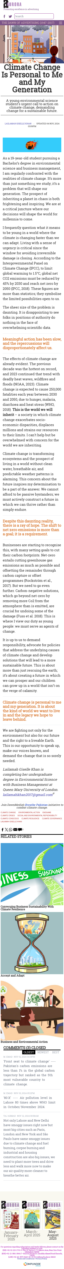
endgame (46, 812)
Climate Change (8, 812)
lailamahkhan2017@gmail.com (28, 794)
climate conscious (10, 819)
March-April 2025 (32, 1233)
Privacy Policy (41, 1259)
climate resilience (30, 819)
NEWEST (43, 1052)
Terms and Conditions (25, 1259)
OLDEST (29, 1052)
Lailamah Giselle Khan (18, 123)
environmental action (29, 812)
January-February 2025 (11, 1235)
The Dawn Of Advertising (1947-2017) (28, 22)
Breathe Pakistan (36, 804)
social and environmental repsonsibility (37, 815)
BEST (55, 1052)
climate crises (8, 815)
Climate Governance (52, 819)
